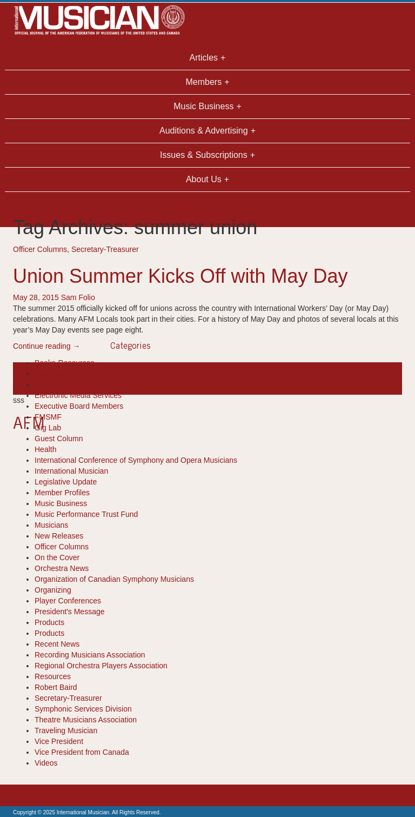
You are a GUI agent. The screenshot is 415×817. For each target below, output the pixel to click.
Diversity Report (62, 384)
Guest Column (59, 438)
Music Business (61, 503)
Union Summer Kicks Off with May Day (180, 276)
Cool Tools (52, 373)
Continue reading (47, 346)
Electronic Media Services (78, 395)
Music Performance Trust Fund (86, 514)
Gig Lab (48, 427)
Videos (46, 763)
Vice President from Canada (82, 752)
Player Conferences (68, 600)
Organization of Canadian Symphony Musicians (114, 579)
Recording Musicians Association (90, 654)
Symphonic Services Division (83, 709)
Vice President (59, 741)
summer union (164, 378)
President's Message (70, 611)
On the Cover (57, 557)
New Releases (59, 536)
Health (45, 449)
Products (49, 622)
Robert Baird (56, 687)
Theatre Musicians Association (86, 719)
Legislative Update (66, 481)
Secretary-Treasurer (105, 249)
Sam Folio (78, 297)
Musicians (51, 525)
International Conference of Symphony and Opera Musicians (136, 460)
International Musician (71, 471)
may (104, 378)
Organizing (53, 590)
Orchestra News (62, 568)
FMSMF (48, 417)
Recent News (57, 644)
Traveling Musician (66, 730)
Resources (53, 676)
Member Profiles (62, 492)
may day (125, 378)
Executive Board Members (79, 406)
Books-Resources (65, 362)
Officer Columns (40, 249)
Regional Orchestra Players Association (101, 665)
